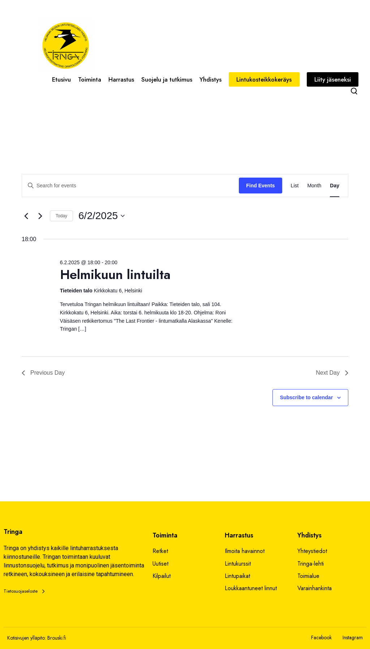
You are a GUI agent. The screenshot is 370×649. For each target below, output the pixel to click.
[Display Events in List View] (295, 185)
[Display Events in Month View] (314, 185)
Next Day (332, 373)
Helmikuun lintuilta (115, 274)
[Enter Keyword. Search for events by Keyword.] (130, 185)
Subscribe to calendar (306, 397)
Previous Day (43, 373)
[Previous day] (26, 216)
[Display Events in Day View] (334, 185)
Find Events (260, 185)
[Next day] (40, 216)
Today (61, 215)
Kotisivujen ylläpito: (26, 637)
